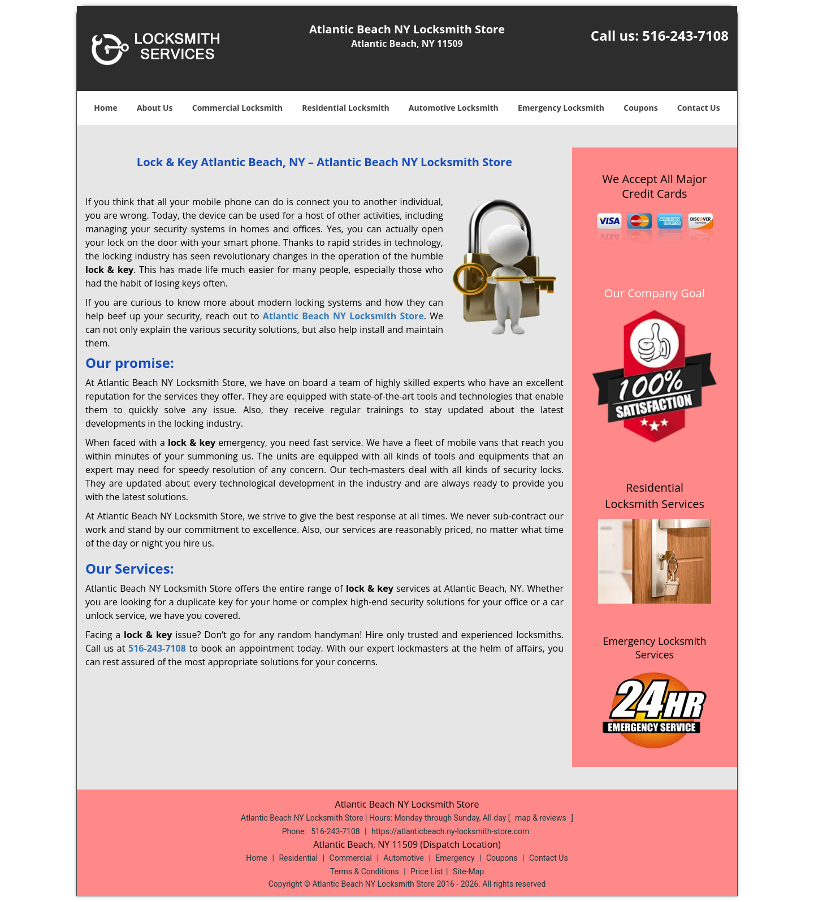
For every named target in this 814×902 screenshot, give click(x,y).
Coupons (640, 107)
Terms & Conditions (364, 871)
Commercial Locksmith (237, 107)
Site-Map (468, 871)
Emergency (454, 857)
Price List (426, 871)
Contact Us (698, 107)
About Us (155, 107)
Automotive (403, 857)
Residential (298, 857)
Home (105, 107)
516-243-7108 (685, 35)
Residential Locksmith (345, 107)
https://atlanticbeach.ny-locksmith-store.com (450, 831)
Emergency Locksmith (561, 107)
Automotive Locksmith (454, 107)
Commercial (351, 857)
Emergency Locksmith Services (655, 647)
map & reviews (541, 817)
